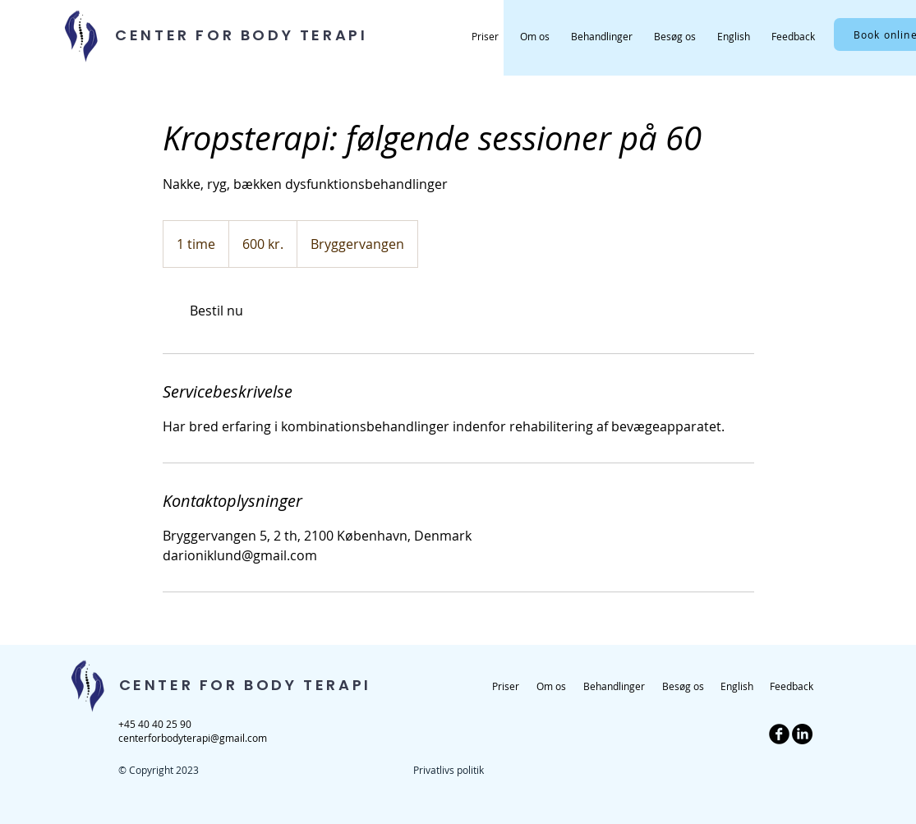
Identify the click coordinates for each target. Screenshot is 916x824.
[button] (601, 36)
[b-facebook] (779, 734)
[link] (217, 310)
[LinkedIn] (802, 734)
